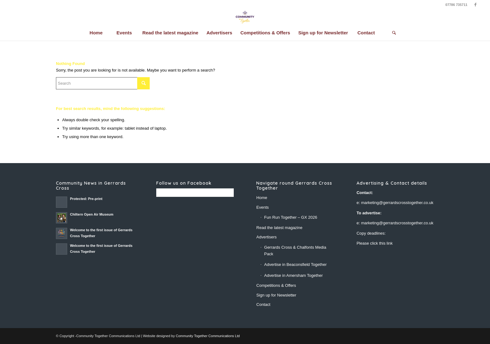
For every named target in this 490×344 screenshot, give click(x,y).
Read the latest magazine (279, 227)
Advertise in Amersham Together (293, 275)
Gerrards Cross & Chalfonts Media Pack (295, 250)
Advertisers (266, 237)
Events (262, 207)
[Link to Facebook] (475, 4)
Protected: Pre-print (86, 199)
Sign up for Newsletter (276, 295)
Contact (263, 304)
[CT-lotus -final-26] (245, 17)
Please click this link (375, 243)
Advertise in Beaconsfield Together (295, 264)
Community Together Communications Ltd (208, 336)
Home (261, 197)
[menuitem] (96, 33)
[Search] (394, 33)
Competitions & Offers (276, 285)
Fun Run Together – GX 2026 (290, 217)
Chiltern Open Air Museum (91, 214)
